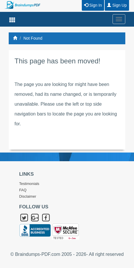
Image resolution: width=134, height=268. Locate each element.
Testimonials (29, 184)
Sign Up (117, 5)
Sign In (93, 5)
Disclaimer (27, 196)
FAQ (22, 190)
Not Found (32, 38)
